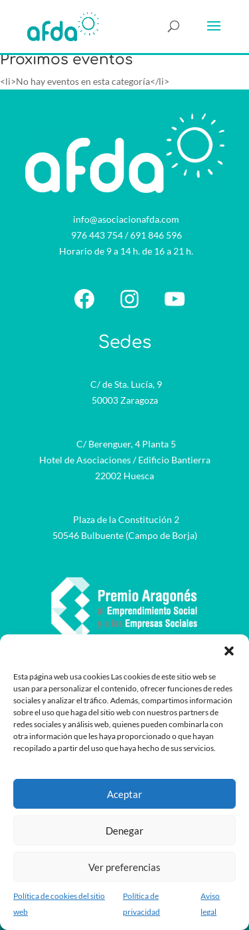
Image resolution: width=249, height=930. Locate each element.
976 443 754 (97, 235)
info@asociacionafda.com (126, 219)
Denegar (124, 831)
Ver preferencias (124, 867)
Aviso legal (210, 904)
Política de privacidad (141, 904)
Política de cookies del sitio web (59, 904)
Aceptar (124, 794)
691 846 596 (156, 235)
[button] (229, 651)
